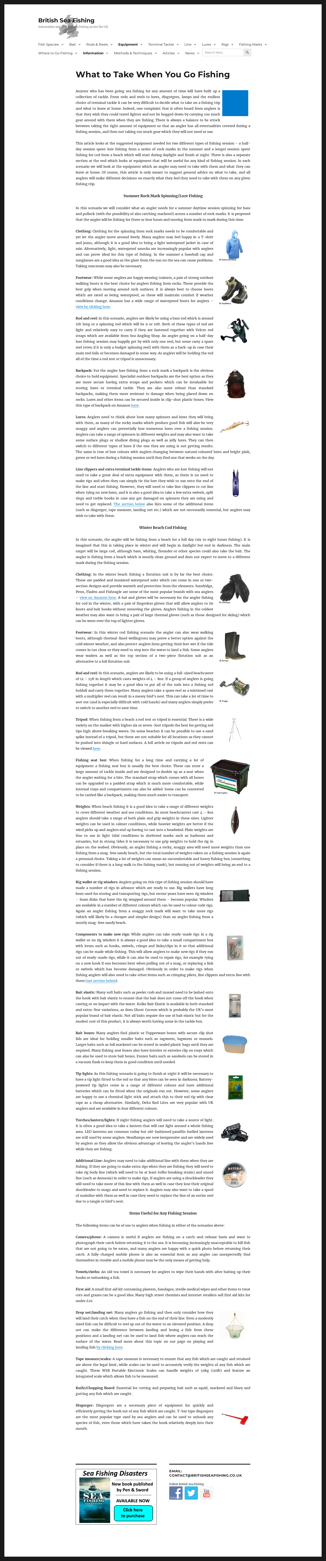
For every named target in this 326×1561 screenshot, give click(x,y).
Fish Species (48, 44)
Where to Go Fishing (55, 53)
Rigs (225, 44)
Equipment (128, 44)
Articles (169, 53)
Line (187, 44)
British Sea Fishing (66, 20)
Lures (206, 44)
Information (93, 53)
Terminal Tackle (161, 44)
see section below (101, 981)
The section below (129, 504)
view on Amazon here (98, 597)
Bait (72, 44)
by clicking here (109, 1347)
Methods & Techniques (133, 53)
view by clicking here (93, 307)
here (135, 405)
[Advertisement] (236, 104)
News (190, 53)
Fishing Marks (250, 44)
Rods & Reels (97, 44)
